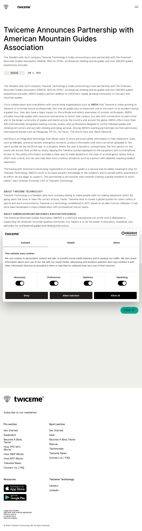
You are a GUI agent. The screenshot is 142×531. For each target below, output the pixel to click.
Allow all (115, 295)
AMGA (94, 104)
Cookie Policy (10, 516)
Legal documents (11, 510)
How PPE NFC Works (12, 448)
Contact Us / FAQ (14, 467)
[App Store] (15, 488)
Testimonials (56, 448)
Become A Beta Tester (13, 441)
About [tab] (116, 242)
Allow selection (71, 295)
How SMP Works (14, 454)
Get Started (11, 430)
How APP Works (13, 458)
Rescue (53, 444)
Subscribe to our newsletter (20, 412)
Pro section (10, 424)
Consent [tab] (25, 242)
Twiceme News (12, 463)
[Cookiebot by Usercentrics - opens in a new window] (123, 234)
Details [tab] (71, 242)
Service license (10, 518)
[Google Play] (15, 497)
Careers (53, 485)
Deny (26, 295)
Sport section (57, 424)
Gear (52, 434)
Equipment (10, 434)
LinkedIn (54, 490)
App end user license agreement (18, 512)
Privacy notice (10, 514)
